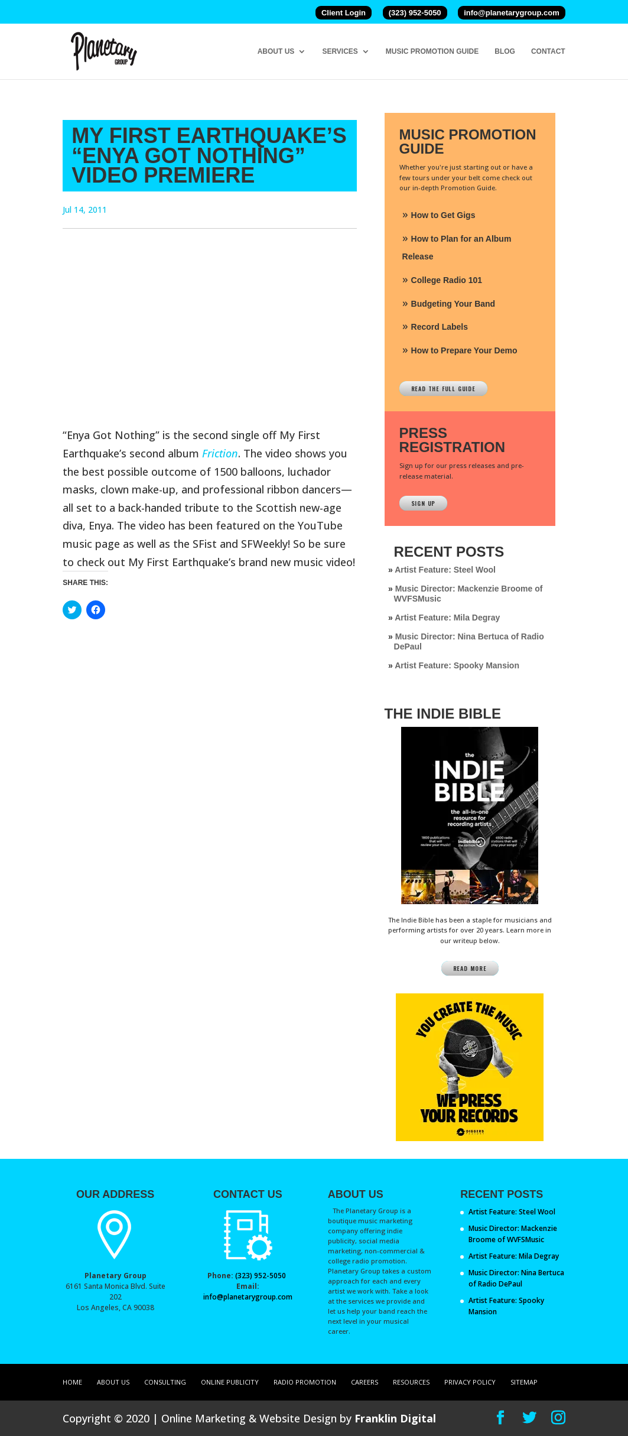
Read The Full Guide (443, 388)
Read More (470, 968)
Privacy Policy (470, 1381)
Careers (364, 1381)
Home (72, 1381)
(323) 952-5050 (415, 12)
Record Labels (439, 327)
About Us (276, 51)
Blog (504, 51)
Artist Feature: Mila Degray (447, 617)
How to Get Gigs (443, 215)
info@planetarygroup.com (511, 12)
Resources (411, 1381)
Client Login (343, 12)
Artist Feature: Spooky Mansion (457, 665)
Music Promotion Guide (432, 51)
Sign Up (423, 503)
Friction (220, 453)
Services (339, 51)
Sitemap (524, 1381)
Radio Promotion (305, 1381)
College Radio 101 (447, 280)
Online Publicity (230, 1381)
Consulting (165, 1381)
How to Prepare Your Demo (464, 350)
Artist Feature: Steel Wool (445, 569)
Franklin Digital (395, 1418)
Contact (548, 51)
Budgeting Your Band (453, 303)
